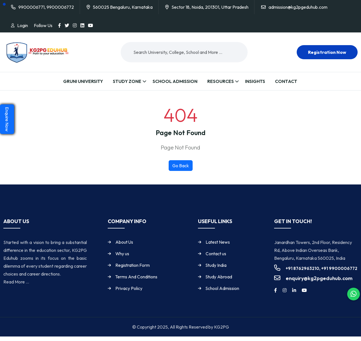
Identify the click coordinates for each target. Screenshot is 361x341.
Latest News (218, 247)
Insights (255, 81)
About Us (125, 247)
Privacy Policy (129, 293)
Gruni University (83, 81)
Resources (220, 81)
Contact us (217, 258)
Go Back (180, 170)
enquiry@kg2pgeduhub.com (319, 283)
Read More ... (16, 286)
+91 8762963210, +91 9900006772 (321, 273)
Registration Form (133, 270)
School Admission (175, 81)
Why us (123, 258)
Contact (286, 81)
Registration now (327, 52)
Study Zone (127, 81)
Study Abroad (220, 281)
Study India (217, 270)
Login (22, 25)
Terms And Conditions (137, 281)
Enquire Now (7, 119)
